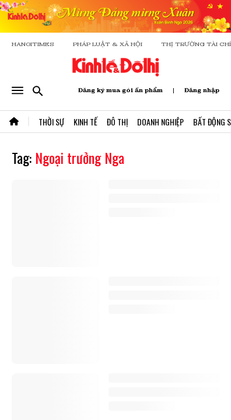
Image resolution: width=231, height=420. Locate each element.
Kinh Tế (85, 122)
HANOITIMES (33, 44)
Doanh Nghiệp (160, 122)
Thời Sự (51, 122)
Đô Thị (117, 122)
